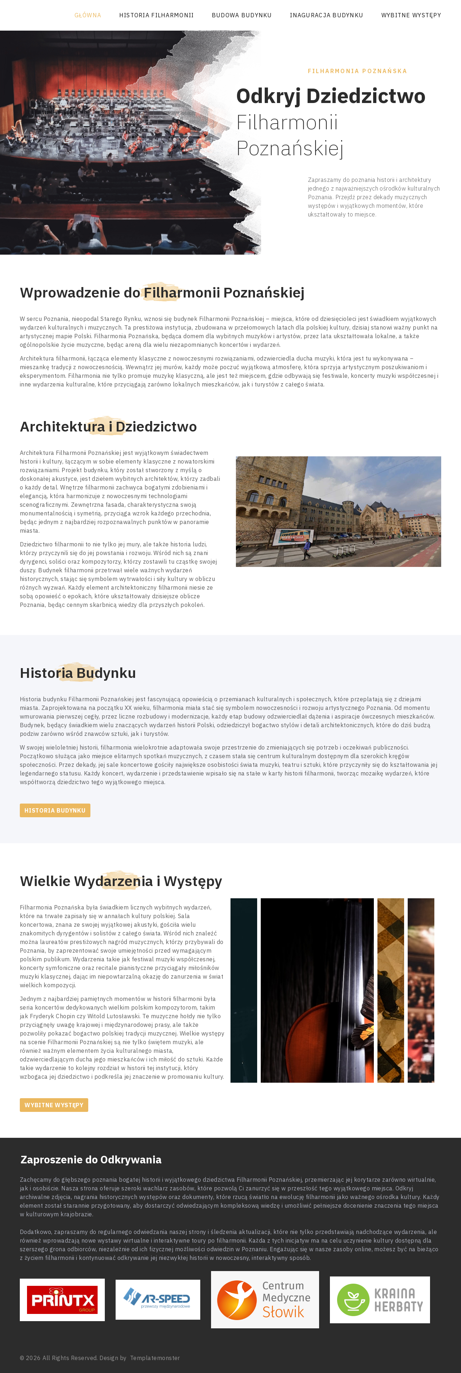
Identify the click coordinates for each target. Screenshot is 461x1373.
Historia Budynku (55, 810)
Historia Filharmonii (156, 15)
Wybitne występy (411, 15)
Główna (88, 15)
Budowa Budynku (242, 15)
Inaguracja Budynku (326, 15)
